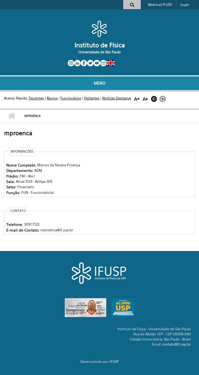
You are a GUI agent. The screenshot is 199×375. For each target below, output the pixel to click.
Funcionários (70, 98)
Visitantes (92, 98)
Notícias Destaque (116, 98)
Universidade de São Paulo (99, 52)
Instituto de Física (99, 45)
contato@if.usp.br (176, 344)
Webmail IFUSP (160, 4)
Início (11, 116)
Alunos (52, 98)
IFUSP (114, 361)
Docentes (36, 98)
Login (184, 4)
